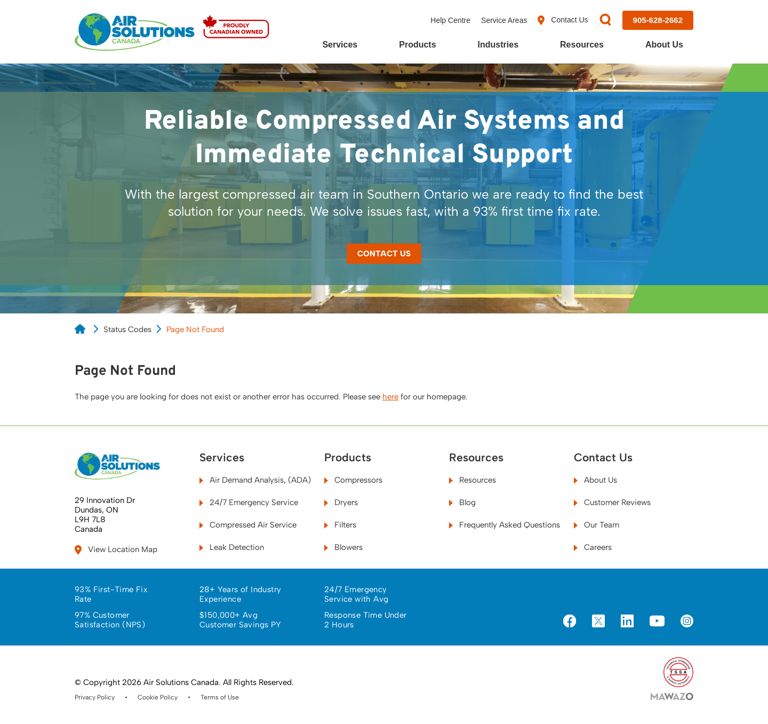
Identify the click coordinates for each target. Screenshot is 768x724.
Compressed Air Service (248, 525)
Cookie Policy (158, 697)
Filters (340, 525)
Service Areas (504, 20)
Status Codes (127, 329)
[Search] (605, 20)
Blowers (343, 547)
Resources (582, 44)
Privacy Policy (95, 697)
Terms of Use (220, 697)
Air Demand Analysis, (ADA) (255, 480)
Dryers (341, 502)
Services (339, 44)
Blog (462, 502)
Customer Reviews (612, 502)
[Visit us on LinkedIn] (627, 622)
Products (417, 44)
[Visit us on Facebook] (569, 622)
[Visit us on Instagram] (687, 622)
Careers (593, 547)
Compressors (353, 480)
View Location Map (116, 550)
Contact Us (563, 20)
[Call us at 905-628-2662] (657, 20)
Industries (498, 44)
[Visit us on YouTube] (657, 621)
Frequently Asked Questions (504, 525)
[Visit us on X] (598, 622)
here (390, 397)
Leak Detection (231, 547)
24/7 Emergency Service (248, 502)
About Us (664, 44)
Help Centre (450, 20)
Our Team (596, 525)
